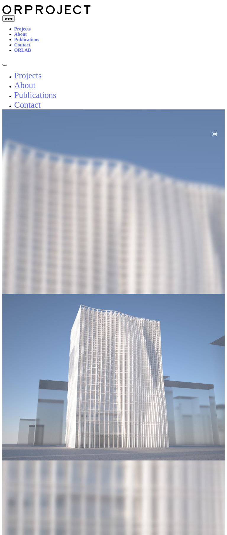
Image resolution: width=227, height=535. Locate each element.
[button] (215, 134)
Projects (22, 28)
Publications (26, 39)
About (20, 34)
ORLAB (22, 50)
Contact (22, 44)
